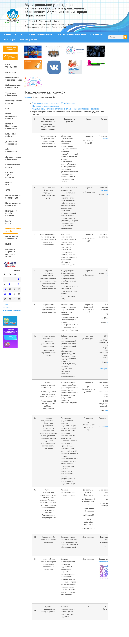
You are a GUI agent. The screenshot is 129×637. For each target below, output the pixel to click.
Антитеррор (10, 72)
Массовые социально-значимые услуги (10, 253)
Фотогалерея (9, 40)
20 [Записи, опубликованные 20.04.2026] (5, 294)
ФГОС (7, 190)
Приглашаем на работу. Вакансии (11, 213)
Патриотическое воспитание (11, 204)
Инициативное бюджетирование (11, 78)
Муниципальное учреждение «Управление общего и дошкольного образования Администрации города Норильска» (56, 10)
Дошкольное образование (11, 142)
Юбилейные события (10, 135)
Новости (18, 34)
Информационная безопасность (11, 86)
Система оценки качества (9, 174)
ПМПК (8, 244)
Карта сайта (8, 222)
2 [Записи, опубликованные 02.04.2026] (18, 279)
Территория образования (11, 94)
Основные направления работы (39, 34)
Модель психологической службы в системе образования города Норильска (65, 109)
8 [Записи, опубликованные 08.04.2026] (13, 284)
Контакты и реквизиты (29, 40)
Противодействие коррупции (11, 102)
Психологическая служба (11, 230)
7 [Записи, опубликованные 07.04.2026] (9, 284)
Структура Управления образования (71, 34)
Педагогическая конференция (11, 196)
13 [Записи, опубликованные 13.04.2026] (5, 289)
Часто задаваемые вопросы (11, 116)
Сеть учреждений (97, 34)
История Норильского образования (11, 126)
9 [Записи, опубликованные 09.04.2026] (18, 284)
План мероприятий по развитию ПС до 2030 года (53, 103)
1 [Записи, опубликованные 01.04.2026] (13, 279)
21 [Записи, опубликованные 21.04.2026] (10, 294)
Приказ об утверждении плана (45, 106)
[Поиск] (125, 37)
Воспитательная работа (11, 166)
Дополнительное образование (11, 158)
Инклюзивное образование (11, 237)
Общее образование (11, 150)
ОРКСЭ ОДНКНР (9, 183)
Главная (7, 34)
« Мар (5, 305)
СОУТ (7, 108)
